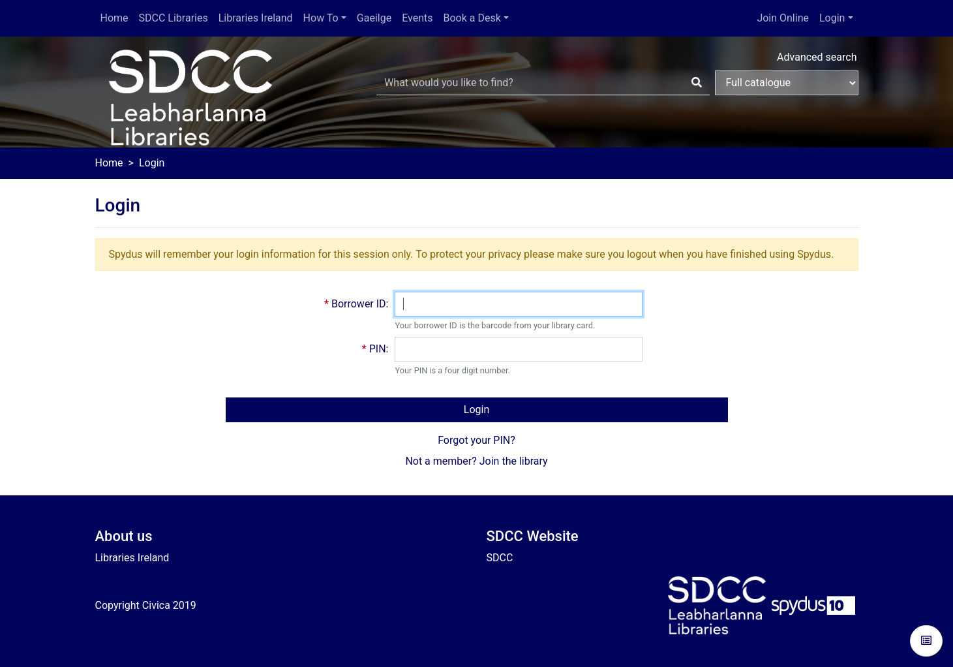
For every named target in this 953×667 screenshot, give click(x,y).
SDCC (500, 557)
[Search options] (786, 82)
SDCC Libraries (173, 18)
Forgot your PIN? (476, 440)
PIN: (379, 349)
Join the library (513, 461)
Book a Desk (472, 18)
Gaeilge (374, 18)
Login (832, 18)
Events (417, 18)
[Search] (697, 82)
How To (321, 18)
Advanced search (816, 57)
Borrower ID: (360, 304)
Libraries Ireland (256, 18)
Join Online (783, 18)
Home (114, 18)
